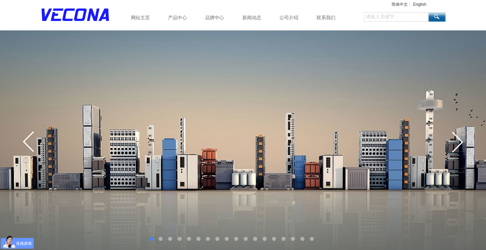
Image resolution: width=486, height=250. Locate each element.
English (419, 4)
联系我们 (326, 17)
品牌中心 (214, 17)
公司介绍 (288, 17)
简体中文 (400, 4)
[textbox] (396, 17)
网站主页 (140, 17)
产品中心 (177, 17)
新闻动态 (251, 17)
